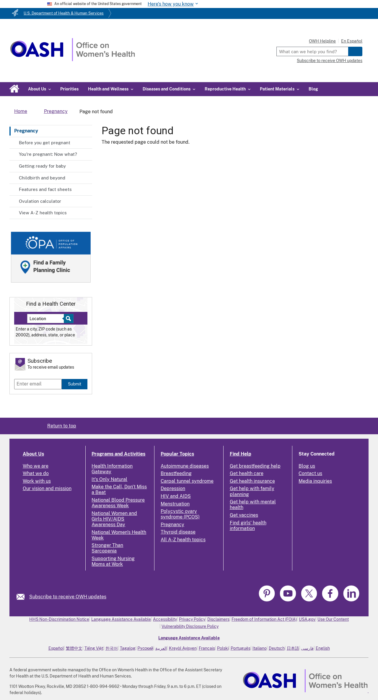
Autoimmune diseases (185, 466)
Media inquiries (315, 481)
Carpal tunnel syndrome (187, 481)
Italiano (259, 648)
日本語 (293, 648)
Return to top (61, 426)
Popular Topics (177, 454)
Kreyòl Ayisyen (183, 648)
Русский (145, 648)
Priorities (69, 89)
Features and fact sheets (45, 189)
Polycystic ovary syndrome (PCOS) (180, 514)
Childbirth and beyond (42, 177)
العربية (161, 648)
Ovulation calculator (40, 201)
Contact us (310, 473)
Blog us (307, 466)
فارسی (307, 648)
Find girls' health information (248, 525)
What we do (36, 473)
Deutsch (277, 648)
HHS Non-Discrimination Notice (59, 619)
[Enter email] (38, 384)
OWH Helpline (322, 41)
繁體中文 (74, 648)
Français (207, 648)
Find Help (240, 454)
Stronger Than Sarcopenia (107, 548)
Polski (223, 648)
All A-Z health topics (183, 539)
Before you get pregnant (44, 142)
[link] (23, 596)
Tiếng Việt (93, 648)
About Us (33, 454)
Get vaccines (244, 515)
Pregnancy (26, 131)
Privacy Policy (192, 619)
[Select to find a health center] (68, 318)
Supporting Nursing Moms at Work (113, 561)
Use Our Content (333, 619)
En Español (351, 41)
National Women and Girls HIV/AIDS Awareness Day (114, 519)
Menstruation (175, 504)
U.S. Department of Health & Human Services (64, 13)
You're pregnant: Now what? (48, 154)
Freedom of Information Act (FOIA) (264, 619)
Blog (313, 89)
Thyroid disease (178, 532)
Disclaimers (218, 619)
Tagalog (128, 648)
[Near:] (47, 318)
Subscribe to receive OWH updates (329, 60)
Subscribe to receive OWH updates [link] (67, 596)
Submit (74, 383)
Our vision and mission (47, 488)
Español (56, 648)
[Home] (72, 59)
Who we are (35, 466)
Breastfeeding (176, 473)
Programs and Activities (118, 454)
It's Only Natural (109, 479)
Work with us (37, 481)
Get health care (246, 473)
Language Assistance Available (121, 619)
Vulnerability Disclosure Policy (190, 626)
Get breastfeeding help (255, 466)
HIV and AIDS (176, 496)
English (323, 648)
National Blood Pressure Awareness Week (118, 502)
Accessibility (165, 619)
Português (240, 648)
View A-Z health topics (43, 212)
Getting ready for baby (42, 165)
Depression (173, 488)
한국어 (111, 648)
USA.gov (307, 619)
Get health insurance (252, 481)
